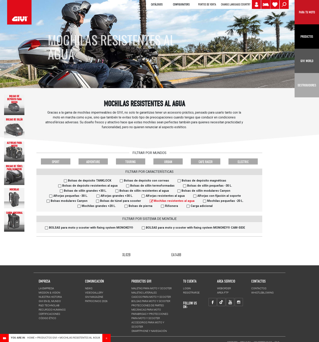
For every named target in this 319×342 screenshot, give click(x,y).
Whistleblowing (262, 292)
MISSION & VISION (49, 292)
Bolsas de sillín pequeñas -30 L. (209, 185)
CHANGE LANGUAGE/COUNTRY (235, 4)
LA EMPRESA (46, 288)
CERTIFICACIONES (49, 313)
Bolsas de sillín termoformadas (152, 185)
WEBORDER (224, 288)
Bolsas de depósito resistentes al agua (90, 185)
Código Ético (47, 318)
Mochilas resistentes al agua (174, 201)
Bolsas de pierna (140, 206)
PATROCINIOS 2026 (96, 301)
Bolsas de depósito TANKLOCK (89, 180)
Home (31, 337)
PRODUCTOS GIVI (141, 281)
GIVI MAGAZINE (94, 296)
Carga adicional (202, 206)
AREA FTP (222, 292)
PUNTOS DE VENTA (207, 4)
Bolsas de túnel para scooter (120, 201)
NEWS (88, 288)
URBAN (168, 162)
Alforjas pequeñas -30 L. (70, 196)
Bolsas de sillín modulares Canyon (205, 191)
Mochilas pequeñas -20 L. (225, 201)
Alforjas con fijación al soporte (219, 196)
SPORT (55, 162)
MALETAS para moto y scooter (151, 288)
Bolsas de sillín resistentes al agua (144, 191)
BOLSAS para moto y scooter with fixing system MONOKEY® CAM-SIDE (195, 227)
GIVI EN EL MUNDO (50, 301)
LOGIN (187, 288)
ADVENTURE (93, 162)
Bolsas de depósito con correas (146, 180)
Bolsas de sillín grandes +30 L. (85, 191)
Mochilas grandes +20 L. (99, 206)
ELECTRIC (243, 162)
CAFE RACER (206, 162)
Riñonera (171, 206)
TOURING (130, 162)
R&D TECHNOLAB (49, 305)
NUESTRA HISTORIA (50, 296)
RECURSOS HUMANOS (52, 309)
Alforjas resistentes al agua (165, 196)
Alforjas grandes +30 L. (117, 196)
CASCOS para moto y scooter (151, 296)
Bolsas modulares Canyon (69, 201)
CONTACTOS (258, 288)
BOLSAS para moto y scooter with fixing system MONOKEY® (91, 227)
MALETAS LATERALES (144, 292)
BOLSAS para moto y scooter (150, 301)
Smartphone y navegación (149, 330)
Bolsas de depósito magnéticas (204, 180)
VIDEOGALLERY (94, 292)
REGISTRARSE (191, 292)
